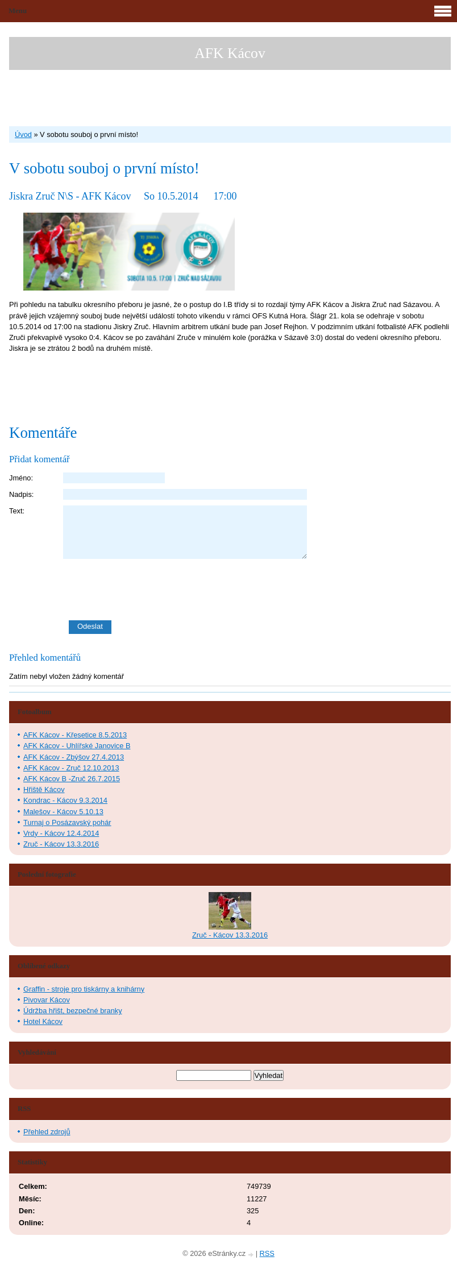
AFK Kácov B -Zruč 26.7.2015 (71, 778)
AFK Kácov (229, 53)
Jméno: (21, 478)
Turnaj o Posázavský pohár (67, 822)
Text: (16, 511)
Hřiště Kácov (44, 789)
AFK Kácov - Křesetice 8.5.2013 (75, 735)
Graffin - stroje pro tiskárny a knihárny (83, 989)
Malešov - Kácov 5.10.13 (63, 811)
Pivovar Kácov (46, 1000)
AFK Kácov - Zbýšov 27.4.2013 (73, 757)
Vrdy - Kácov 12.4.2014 (61, 833)
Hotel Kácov (43, 1021)
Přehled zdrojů (46, 1131)
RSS (267, 1253)
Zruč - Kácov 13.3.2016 (61, 844)
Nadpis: (21, 494)
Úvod (23, 134)
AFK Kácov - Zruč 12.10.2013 (71, 768)
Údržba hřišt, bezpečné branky (72, 1010)
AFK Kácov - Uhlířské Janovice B (76, 745)
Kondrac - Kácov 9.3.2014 (65, 800)
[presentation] (257, 589)
